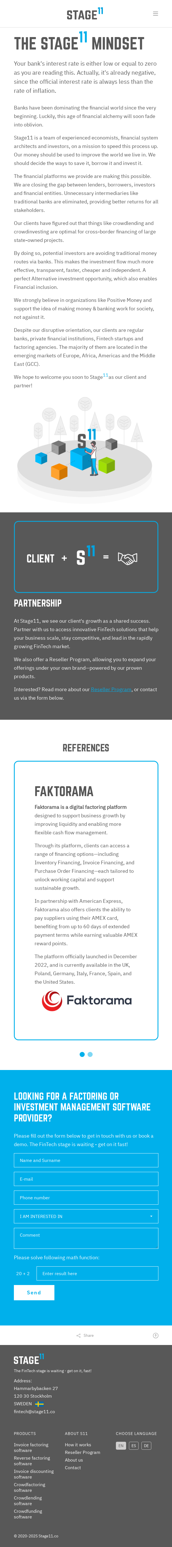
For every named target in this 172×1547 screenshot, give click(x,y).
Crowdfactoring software (29, 1487)
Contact (73, 1467)
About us (74, 1460)
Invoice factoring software (31, 1447)
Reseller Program (111, 689)
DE (146, 1445)
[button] (86, 1216)
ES (133, 1445)
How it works (78, 1444)
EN (121, 1445)
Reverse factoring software (32, 1460)
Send (34, 1292)
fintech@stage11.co (34, 1411)
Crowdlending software (28, 1500)
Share (89, 1335)
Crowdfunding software (28, 1514)
